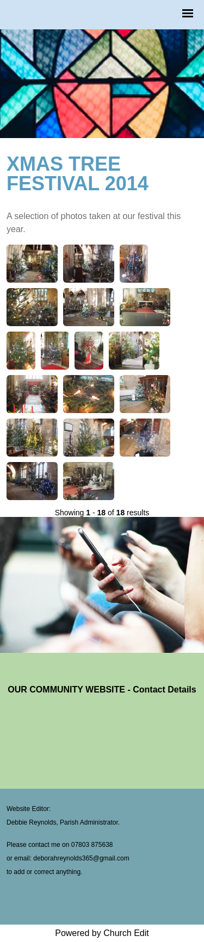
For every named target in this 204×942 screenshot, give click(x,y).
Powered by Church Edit (102, 933)
